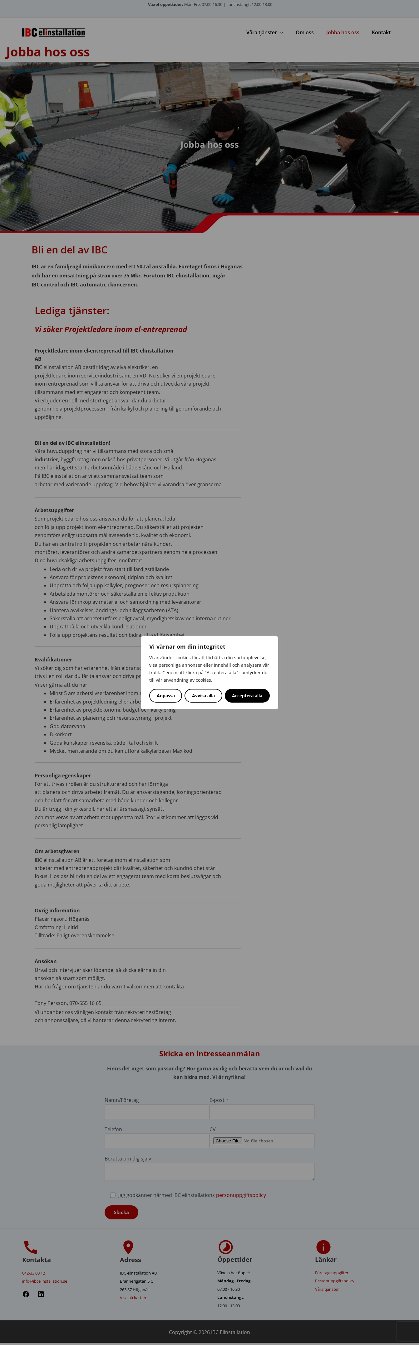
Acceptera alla (247, 696)
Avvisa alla (203, 696)
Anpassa (166, 696)
